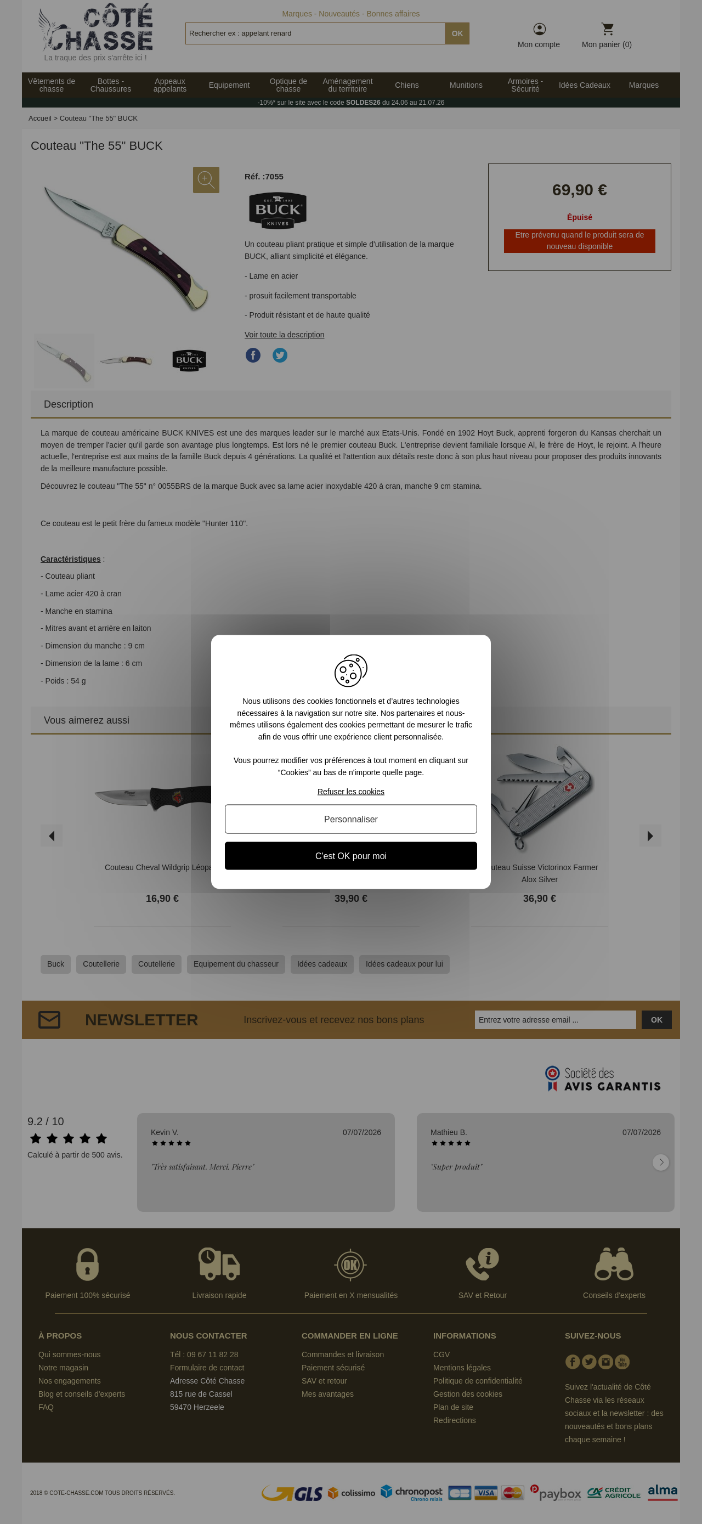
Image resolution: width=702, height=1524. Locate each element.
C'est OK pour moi (351, 855)
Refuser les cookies (351, 791)
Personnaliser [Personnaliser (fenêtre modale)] (351, 818)
